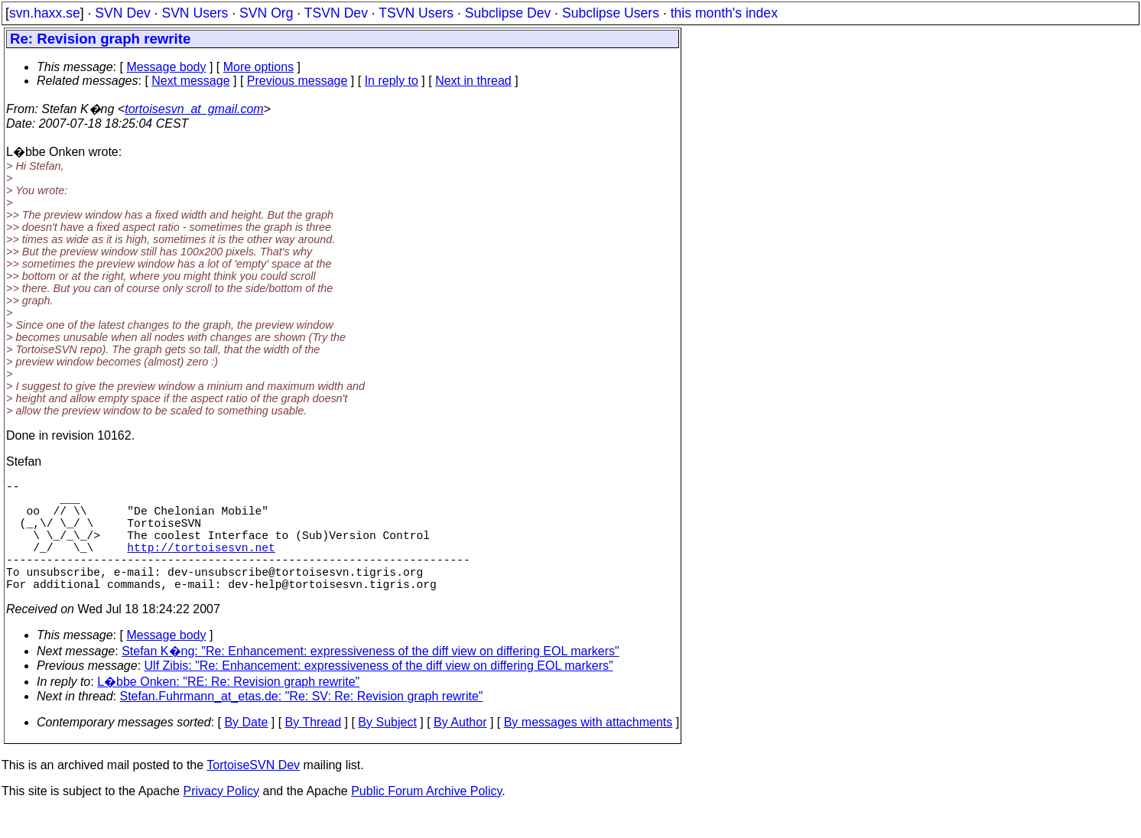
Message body (166, 66)
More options (258, 66)
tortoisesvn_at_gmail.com (194, 108)
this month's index (724, 13)
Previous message (297, 80)
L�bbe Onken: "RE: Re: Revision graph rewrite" (228, 709)
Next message (190, 80)
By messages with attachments (588, 749)
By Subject (387, 749)
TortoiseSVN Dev (253, 792)
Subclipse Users (610, 13)
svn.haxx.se (44, 13)
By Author (460, 749)
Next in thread (473, 80)
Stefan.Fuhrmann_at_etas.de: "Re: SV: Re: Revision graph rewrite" (301, 723)
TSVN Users (416, 13)
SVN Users (194, 13)
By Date (246, 749)
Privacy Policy (221, 818)
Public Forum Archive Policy (426, 818)
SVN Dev (122, 13)
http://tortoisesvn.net (201, 565)
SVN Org (266, 13)
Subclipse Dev (508, 13)
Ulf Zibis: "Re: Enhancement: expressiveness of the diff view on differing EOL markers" (379, 693)
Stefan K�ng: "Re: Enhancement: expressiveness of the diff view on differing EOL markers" (370, 678)
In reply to (391, 80)
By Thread (313, 749)
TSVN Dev (336, 13)
